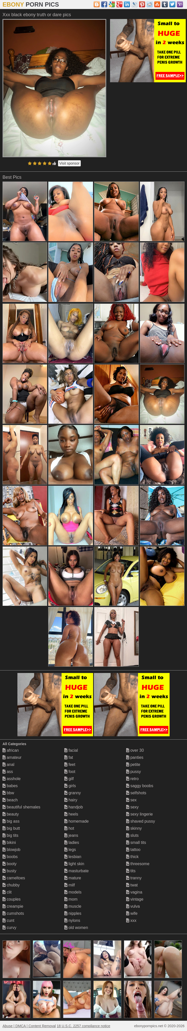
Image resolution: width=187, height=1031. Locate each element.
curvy (9, 927)
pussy (133, 771)
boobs (10, 857)
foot (69, 771)
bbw (8, 793)
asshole (12, 779)
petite (133, 764)
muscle (72, 906)
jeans (71, 835)
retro (132, 779)
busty (9, 871)
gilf (69, 779)
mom (70, 899)
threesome (137, 864)
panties (134, 757)
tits (131, 871)
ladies (71, 842)
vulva (133, 906)
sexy (132, 807)
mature (72, 878)
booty (10, 864)
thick (132, 857)
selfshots (136, 793)
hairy (70, 800)
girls (70, 786)
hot (69, 828)
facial (71, 750)
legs (70, 849)
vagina (134, 892)
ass (8, 771)
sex (131, 800)
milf (69, 885)
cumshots (13, 913)
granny (72, 793)
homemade (76, 821)
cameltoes (14, 878)
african (11, 750)
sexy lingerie (139, 814)
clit (7, 892)
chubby (11, 885)
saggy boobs (139, 786)
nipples (72, 913)
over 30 (135, 750)
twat (132, 885)
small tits (136, 842)
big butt (11, 828)
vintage (134, 899)
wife (132, 913)
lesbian (72, 857)
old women (76, 927)
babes (10, 786)
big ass (11, 821)
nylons (72, 920)
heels (71, 814)
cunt (8, 920)
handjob (73, 807)
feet (69, 764)
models (73, 892)
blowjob (11, 849)
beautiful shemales (21, 807)
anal (8, 764)
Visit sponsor (69, 163)
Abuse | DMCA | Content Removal (29, 1026)
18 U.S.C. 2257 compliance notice (83, 1026)
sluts (132, 835)
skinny (134, 828)
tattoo (133, 849)
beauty (11, 814)
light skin (74, 864)
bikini (9, 842)
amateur (12, 757)
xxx (131, 920)
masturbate (76, 871)
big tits (10, 835)
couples (12, 899)
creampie (13, 906)
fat (68, 757)
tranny (134, 878)
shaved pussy (140, 821)
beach (10, 800)
